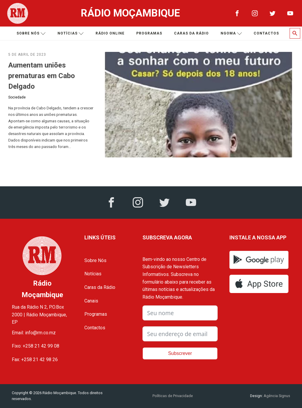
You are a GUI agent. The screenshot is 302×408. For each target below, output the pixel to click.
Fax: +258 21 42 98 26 (35, 359)
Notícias (71, 33)
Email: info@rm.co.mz (34, 332)
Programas (149, 33)
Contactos (266, 33)
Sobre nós (31, 33)
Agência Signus (276, 396)
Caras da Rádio (191, 33)
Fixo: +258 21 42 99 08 (35, 346)
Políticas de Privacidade (172, 396)
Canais (91, 301)
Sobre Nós (95, 260)
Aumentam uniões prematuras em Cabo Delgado (41, 76)
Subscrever (180, 353)
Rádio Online (110, 33)
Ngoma (231, 33)
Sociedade (17, 97)
